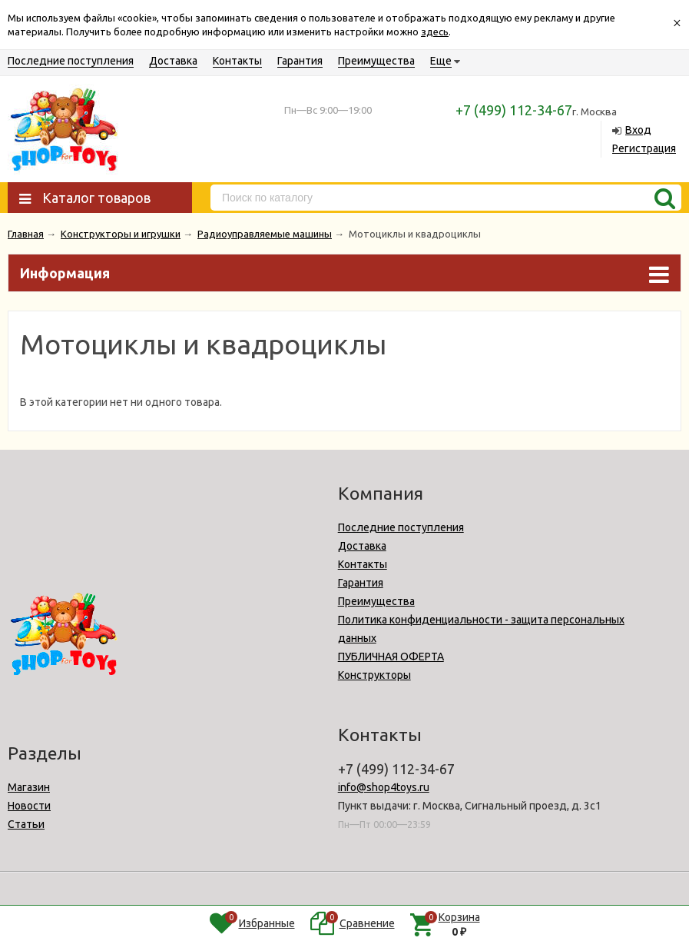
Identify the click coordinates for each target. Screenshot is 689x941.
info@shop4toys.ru (383, 787)
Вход (638, 130)
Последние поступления (71, 61)
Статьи (26, 824)
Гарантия (300, 61)
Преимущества (376, 61)
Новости (29, 806)
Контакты (237, 61)
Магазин (29, 787)
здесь (435, 31)
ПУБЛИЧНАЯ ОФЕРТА (391, 656)
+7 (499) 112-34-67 (513, 110)
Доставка (173, 61)
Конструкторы (374, 675)
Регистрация (644, 148)
